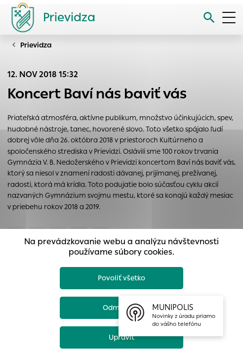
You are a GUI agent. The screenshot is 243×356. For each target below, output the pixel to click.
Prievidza (36, 45)
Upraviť (121, 337)
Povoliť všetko (121, 277)
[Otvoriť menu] (229, 17)
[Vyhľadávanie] (209, 17)
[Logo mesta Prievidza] (49, 17)
